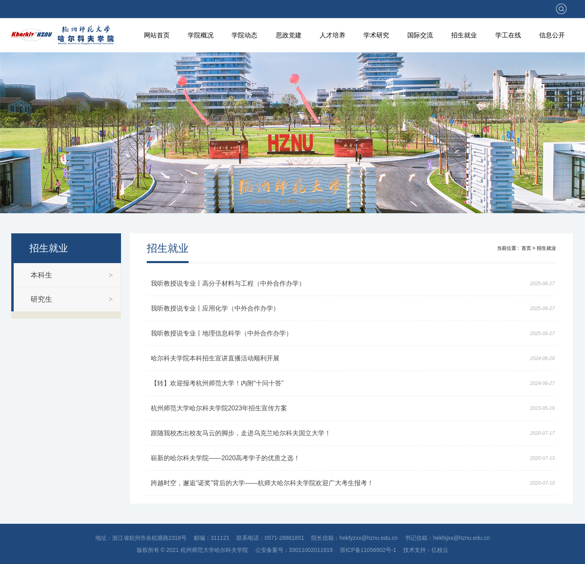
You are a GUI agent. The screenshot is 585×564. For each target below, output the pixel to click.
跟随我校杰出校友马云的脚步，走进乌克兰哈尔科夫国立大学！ (241, 433)
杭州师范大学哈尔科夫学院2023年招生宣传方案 (219, 408)
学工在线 (508, 35)
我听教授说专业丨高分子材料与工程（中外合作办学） (228, 283)
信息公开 (552, 35)
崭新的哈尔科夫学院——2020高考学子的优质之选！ (225, 458)
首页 (526, 248)
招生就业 (464, 35)
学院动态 (244, 35)
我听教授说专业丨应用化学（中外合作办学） (215, 308)
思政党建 (289, 35)
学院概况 (200, 35)
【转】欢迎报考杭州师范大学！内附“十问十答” (217, 383)
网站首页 (157, 35)
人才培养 (332, 35)
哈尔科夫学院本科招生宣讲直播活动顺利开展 (215, 358)
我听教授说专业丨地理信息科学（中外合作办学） (221, 333)
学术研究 (376, 35)
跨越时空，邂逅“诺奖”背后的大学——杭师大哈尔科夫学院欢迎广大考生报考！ (262, 483)
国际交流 (420, 35)
